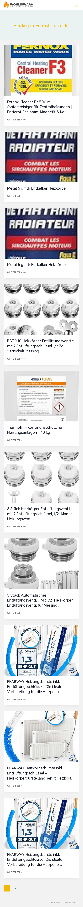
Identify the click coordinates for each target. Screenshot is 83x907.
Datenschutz (71, 902)
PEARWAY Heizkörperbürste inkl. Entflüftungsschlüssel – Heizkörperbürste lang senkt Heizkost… (40, 773)
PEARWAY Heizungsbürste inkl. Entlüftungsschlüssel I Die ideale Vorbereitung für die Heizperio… (34, 686)
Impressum (56, 902)
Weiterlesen (16, 119)
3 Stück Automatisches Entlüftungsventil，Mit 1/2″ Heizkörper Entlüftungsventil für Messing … (40, 600)
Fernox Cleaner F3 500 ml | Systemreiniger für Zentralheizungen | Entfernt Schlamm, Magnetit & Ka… (39, 107)
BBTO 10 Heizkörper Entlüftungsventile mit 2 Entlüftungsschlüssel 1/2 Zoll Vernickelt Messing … (40, 346)
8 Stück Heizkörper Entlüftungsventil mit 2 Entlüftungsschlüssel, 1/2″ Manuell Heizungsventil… (41, 513)
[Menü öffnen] (76, 5)
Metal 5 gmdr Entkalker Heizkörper (37, 188)
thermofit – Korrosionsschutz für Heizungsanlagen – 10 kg (35, 430)
